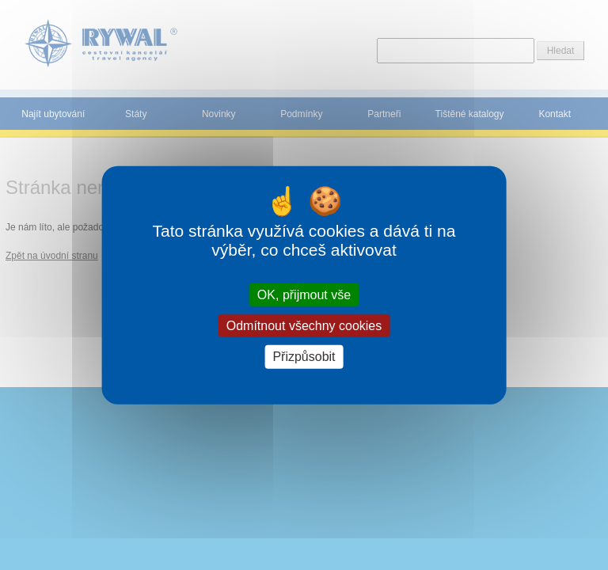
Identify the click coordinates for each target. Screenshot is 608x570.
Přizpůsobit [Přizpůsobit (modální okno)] (303, 356)
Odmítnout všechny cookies (304, 325)
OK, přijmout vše (304, 295)
